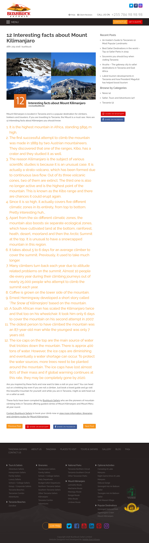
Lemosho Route (75, 485)
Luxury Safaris (15, 479)
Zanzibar (12, 506)
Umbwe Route (74, 502)
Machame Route (75, 488)
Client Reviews (85, 15)
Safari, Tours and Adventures (116, 98)
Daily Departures (45, 479)
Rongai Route (74, 495)
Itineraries (42, 465)
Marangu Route (74, 492)
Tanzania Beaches (16, 490)
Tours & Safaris (15, 465)
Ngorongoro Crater (106, 513)
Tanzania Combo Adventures (45, 502)
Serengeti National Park (108, 509)
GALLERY (106, 449)
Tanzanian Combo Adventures (16, 495)
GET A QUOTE (135, 22)
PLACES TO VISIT (68, 449)
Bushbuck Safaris (51, 400)
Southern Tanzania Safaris (49, 490)
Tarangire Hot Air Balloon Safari (108, 495)
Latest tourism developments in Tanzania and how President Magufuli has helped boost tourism (120, 79)
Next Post (89, 426)
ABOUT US (36, 449)
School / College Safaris (19, 483)
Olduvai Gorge (104, 483)
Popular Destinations (107, 505)
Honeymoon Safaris (17, 472)
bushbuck (27, 46)
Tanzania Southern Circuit (79, 472)
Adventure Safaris (16, 469)
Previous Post (14, 426)
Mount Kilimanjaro (16, 114)
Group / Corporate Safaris (20, 486)
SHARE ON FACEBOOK (65, 426)
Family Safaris (15, 476)
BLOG (118, 449)
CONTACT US (120, 22)
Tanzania (106, 102)
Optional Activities (106, 465)
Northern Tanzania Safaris (49, 486)
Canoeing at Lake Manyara (105, 471)
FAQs (72, 15)
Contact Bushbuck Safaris (19, 413)
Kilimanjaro (43, 497)
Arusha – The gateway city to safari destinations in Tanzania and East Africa (119, 67)
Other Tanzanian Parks (77, 476)
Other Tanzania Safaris (47, 493)
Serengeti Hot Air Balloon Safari (108, 488)
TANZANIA (51, 449)
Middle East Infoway (91, 539)
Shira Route (73, 499)
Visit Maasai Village (106, 500)
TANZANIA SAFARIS (17, 449)
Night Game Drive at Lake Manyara (109, 477)
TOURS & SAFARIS (89, 449)
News (105, 93)
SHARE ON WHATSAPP (38, 426)
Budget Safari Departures (49, 483)
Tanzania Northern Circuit (79, 469)
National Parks (74, 465)
